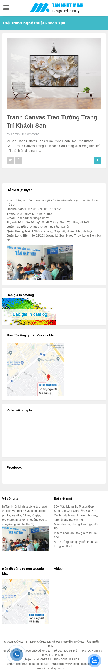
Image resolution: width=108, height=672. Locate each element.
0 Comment (30, 134)
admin (15, 134)
